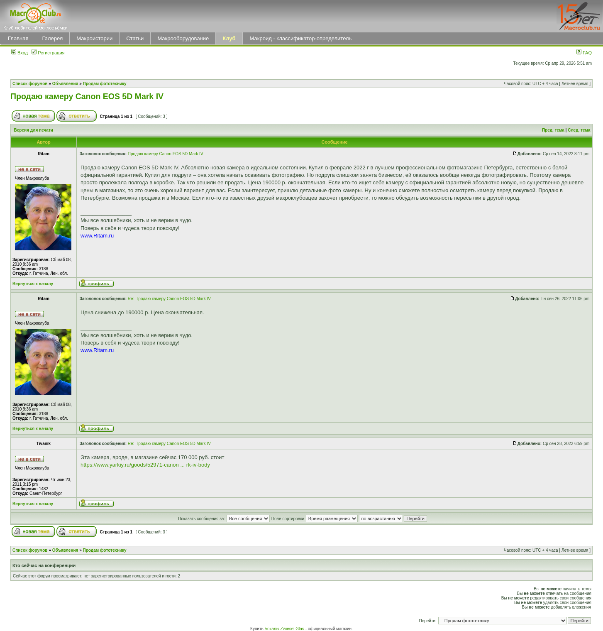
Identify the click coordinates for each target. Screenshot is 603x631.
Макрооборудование (183, 38)
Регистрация (48, 52)
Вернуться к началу (32, 283)
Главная (18, 38)
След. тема (579, 130)
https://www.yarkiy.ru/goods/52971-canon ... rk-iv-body (145, 465)
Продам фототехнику (105, 83)
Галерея (52, 38)
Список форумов (30, 83)
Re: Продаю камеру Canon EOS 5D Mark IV (169, 298)
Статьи (135, 38)
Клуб (228, 38)
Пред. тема (553, 130)
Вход (19, 52)
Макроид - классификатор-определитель (301, 38)
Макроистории (94, 38)
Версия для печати (33, 130)
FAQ (584, 52)
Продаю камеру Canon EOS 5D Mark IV (87, 96)
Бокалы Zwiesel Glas (285, 628)
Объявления (65, 83)
